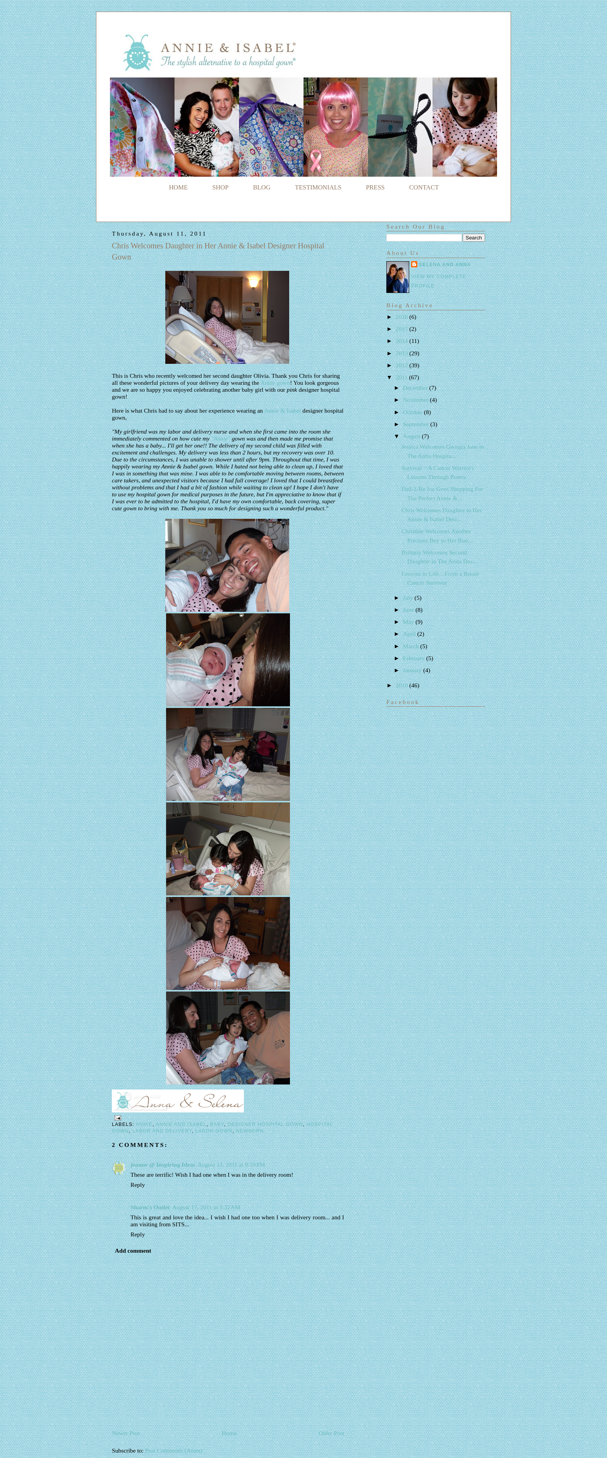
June (409, 609)
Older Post (331, 1433)
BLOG (262, 187)
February (414, 658)
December (416, 387)
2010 (402, 685)
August (412, 436)
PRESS (375, 187)
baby (217, 1124)
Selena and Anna (445, 264)
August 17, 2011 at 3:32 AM (206, 1207)
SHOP (220, 187)
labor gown (214, 1131)
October (413, 412)
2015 (402, 328)
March (411, 646)
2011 (402, 377)
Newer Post (126, 1433)
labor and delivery (162, 1131)
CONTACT (424, 187)
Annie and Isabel (181, 1124)
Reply (137, 1184)
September (416, 424)
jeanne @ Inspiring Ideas (162, 1164)
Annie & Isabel (283, 410)
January (413, 670)
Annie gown (275, 382)
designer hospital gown (265, 1124)
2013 (402, 353)
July (409, 597)
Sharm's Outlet (150, 1207)
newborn (250, 1131)
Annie (144, 1124)
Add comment (133, 1250)
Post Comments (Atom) (173, 1450)
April (410, 633)
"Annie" (220, 438)
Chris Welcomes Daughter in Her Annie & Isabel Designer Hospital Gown (218, 251)
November (416, 399)
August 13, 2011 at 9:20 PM (231, 1164)
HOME (178, 187)
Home (229, 1433)
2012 (402, 365)
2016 (402, 316)
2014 (402, 340)
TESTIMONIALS (318, 187)
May (409, 621)
